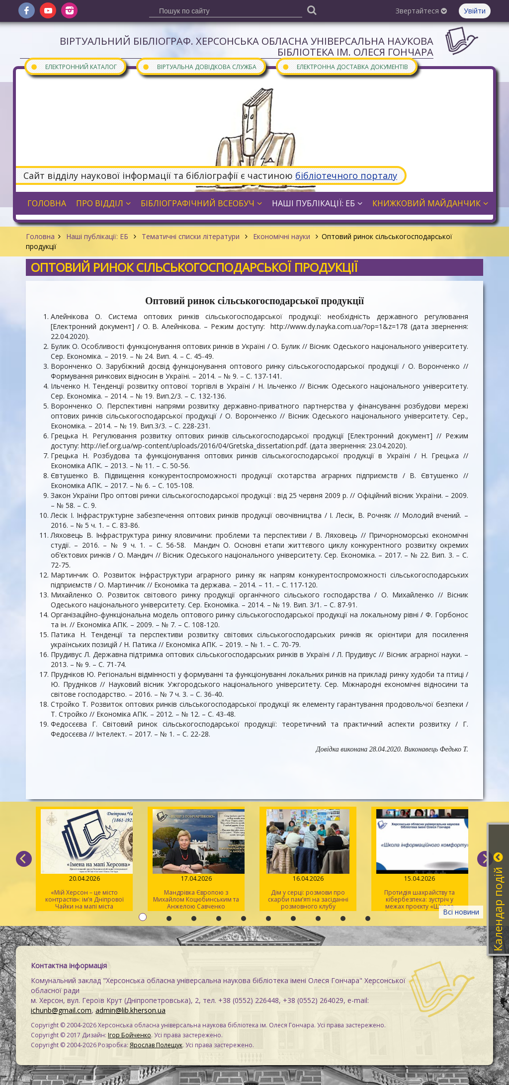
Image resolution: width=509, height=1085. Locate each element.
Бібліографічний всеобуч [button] (201, 203)
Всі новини (461, 912)
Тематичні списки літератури (191, 236)
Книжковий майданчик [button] (430, 203)
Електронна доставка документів (345, 66)
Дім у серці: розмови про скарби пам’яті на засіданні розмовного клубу (307, 860)
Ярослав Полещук (156, 1045)
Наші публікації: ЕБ (97, 236)
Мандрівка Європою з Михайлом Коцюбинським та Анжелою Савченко (196, 860)
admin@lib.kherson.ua (130, 1010)
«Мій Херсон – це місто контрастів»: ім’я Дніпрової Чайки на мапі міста (84, 860)
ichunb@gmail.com (61, 1010)
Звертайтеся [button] (421, 10)
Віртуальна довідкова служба (199, 66)
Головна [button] (46, 203)
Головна (40, 236)
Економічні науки (281, 236)
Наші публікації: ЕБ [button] (317, 203)
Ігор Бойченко (129, 1035)
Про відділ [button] (103, 203)
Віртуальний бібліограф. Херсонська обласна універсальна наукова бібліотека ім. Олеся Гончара (246, 46)
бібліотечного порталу (346, 175)
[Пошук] (311, 9)
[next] (485, 859)
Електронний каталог (73, 66)
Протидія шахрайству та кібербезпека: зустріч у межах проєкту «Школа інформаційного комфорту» (419, 860)
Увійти (475, 10)
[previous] (24, 859)
